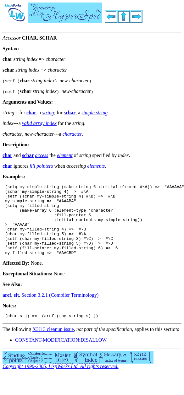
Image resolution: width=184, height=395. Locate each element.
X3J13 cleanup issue (53, 344)
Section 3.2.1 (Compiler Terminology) (59, 309)
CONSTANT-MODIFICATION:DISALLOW (61, 355)
